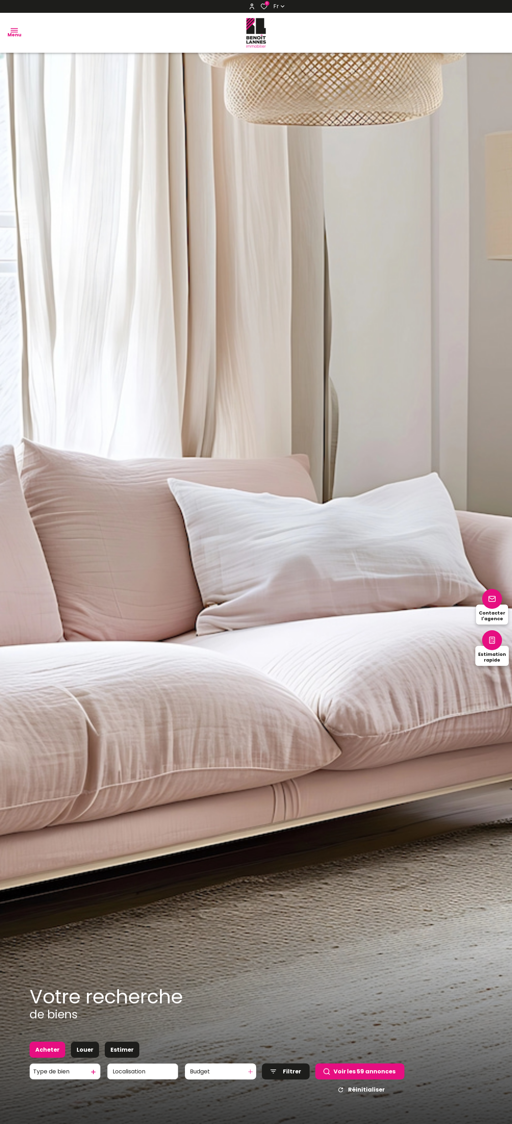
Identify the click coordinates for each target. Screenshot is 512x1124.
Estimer (122, 1056)
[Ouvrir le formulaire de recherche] (286, 1077)
